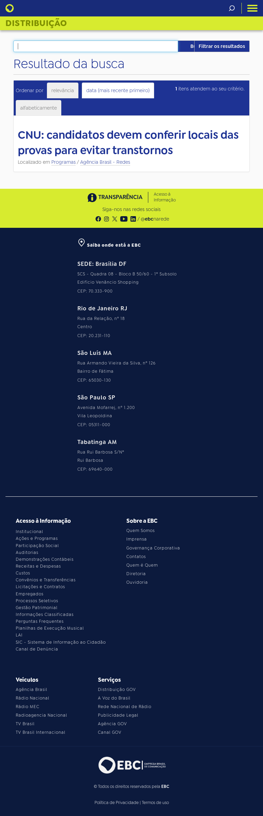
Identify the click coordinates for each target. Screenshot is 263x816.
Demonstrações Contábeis (45, 559)
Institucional (29, 531)
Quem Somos (140, 530)
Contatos (136, 556)
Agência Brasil (31, 689)
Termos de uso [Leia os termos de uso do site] (155, 802)
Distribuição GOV (117, 689)
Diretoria (136, 574)
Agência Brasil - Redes (105, 162)
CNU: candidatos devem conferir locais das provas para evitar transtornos (128, 143)
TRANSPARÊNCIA (115, 197)
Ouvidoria (137, 582)
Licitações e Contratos (40, 587)
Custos (23, 573)
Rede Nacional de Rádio (124, 706)
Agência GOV (112, 724)
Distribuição (36, 23)
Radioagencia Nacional (41, 715)
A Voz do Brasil (114, 698)
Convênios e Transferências (46, 580)
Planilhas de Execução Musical (50, 628)
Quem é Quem (142, 565)
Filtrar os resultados (222, 46)
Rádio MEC (27, 706)
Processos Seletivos (37, 601)
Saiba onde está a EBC (109, 245)
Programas (63, 162)
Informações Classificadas (45, 614)
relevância (62, 90)
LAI (19, 635)
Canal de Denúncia (37, 649)
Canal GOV (110, 732)
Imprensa (136, 539)
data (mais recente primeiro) (118, 90)
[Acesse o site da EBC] (131, 765)
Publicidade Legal (118, 715)
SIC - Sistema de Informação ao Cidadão (61, 642)
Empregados (29, 594)
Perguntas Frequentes (40, 621)
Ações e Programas (37, 538)
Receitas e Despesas (38, 566)
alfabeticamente (38, 108)
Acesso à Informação (165, 197)
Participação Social (37, 545)
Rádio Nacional (32, 698)
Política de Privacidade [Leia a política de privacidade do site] (117, 802)
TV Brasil (25, 724)
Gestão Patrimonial (37, 607)
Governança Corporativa (153, 548)
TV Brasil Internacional (40, 732)
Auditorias (27, 552)
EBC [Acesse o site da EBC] (165, 786)
